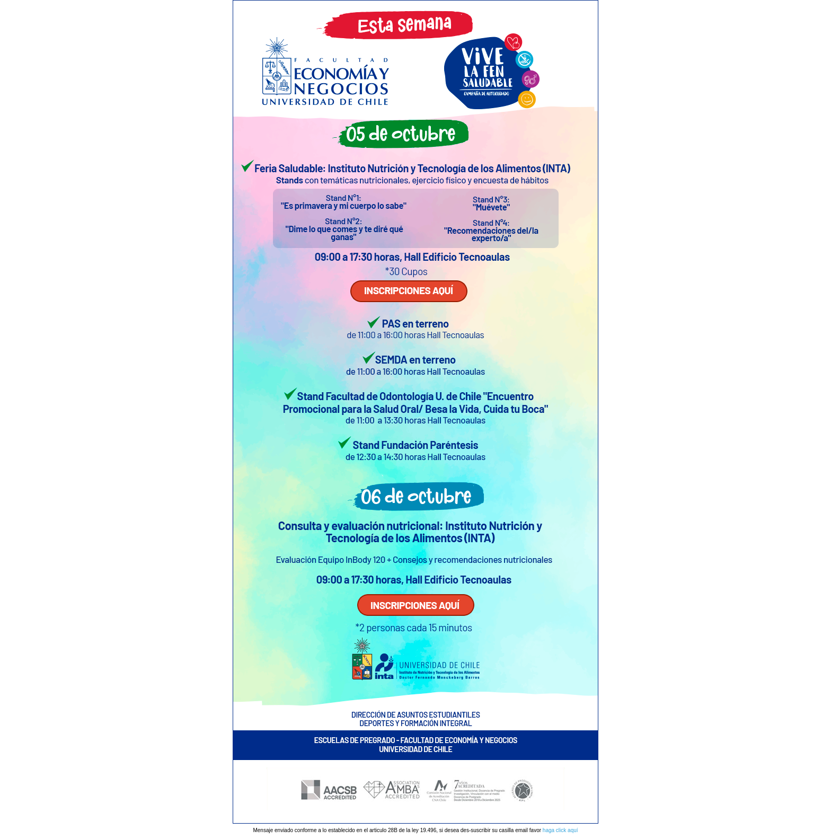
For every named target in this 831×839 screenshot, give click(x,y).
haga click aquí (560, 830)
